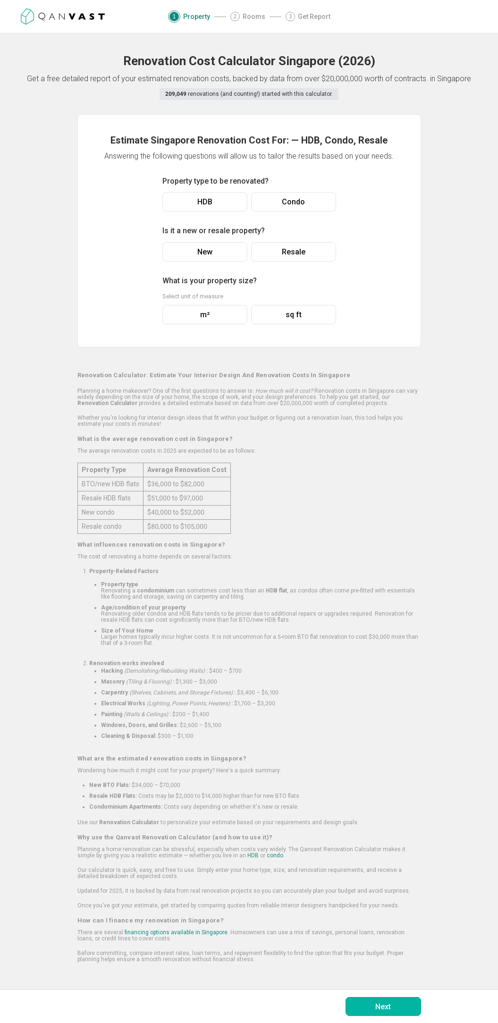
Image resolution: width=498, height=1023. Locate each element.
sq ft (294, 314)
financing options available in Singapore (176, 932)
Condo (293, 201)
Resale (293, 251)
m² (205, 314)
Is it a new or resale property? (213, 230)
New (204, 251)
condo (275, 855)
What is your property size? (209, 280)
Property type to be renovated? (215, 181)
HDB (204, 201)
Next (383, 1006)
